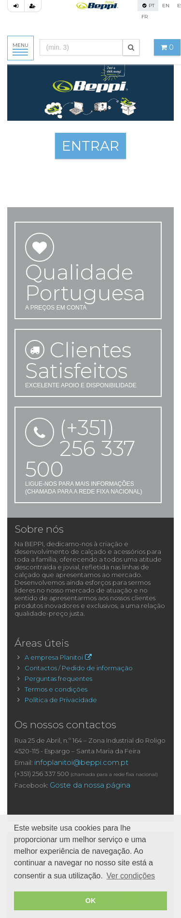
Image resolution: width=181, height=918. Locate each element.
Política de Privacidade (61, 700)
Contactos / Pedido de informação (79, 668)
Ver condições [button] (131, 876)
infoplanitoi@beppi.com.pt (81, 762)
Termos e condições (56, 689)
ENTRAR (90, 146)
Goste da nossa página (90, 785)
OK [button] (90, 900)
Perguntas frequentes (58, 678)
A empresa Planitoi (59, 657)
